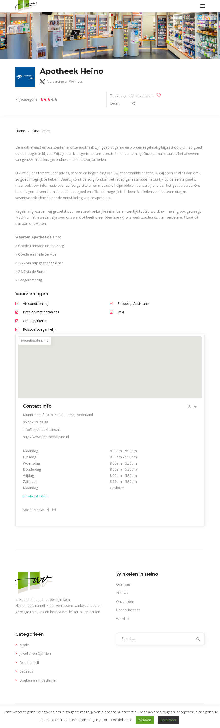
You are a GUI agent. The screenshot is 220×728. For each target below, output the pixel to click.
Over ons (123, 584)
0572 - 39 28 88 (35, 422)
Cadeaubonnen (128, 610)
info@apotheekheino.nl (41, 429)
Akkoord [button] (145, 720)
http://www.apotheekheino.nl (46, 436)
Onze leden (41, 130)
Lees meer (168, 720)
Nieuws (122, 592)
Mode (24, 644)
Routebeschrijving (34, 340)
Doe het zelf (29, 662)
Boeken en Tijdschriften (38, 680)
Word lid (122, 618)
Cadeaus (26, 671)
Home (20, 130)
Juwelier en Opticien (35, 653)
